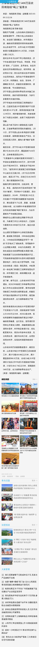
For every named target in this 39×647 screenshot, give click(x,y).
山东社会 (12, 2)
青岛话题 (6, 480)
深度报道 (6, 525)
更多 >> (35, 379)
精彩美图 (5, 379)
